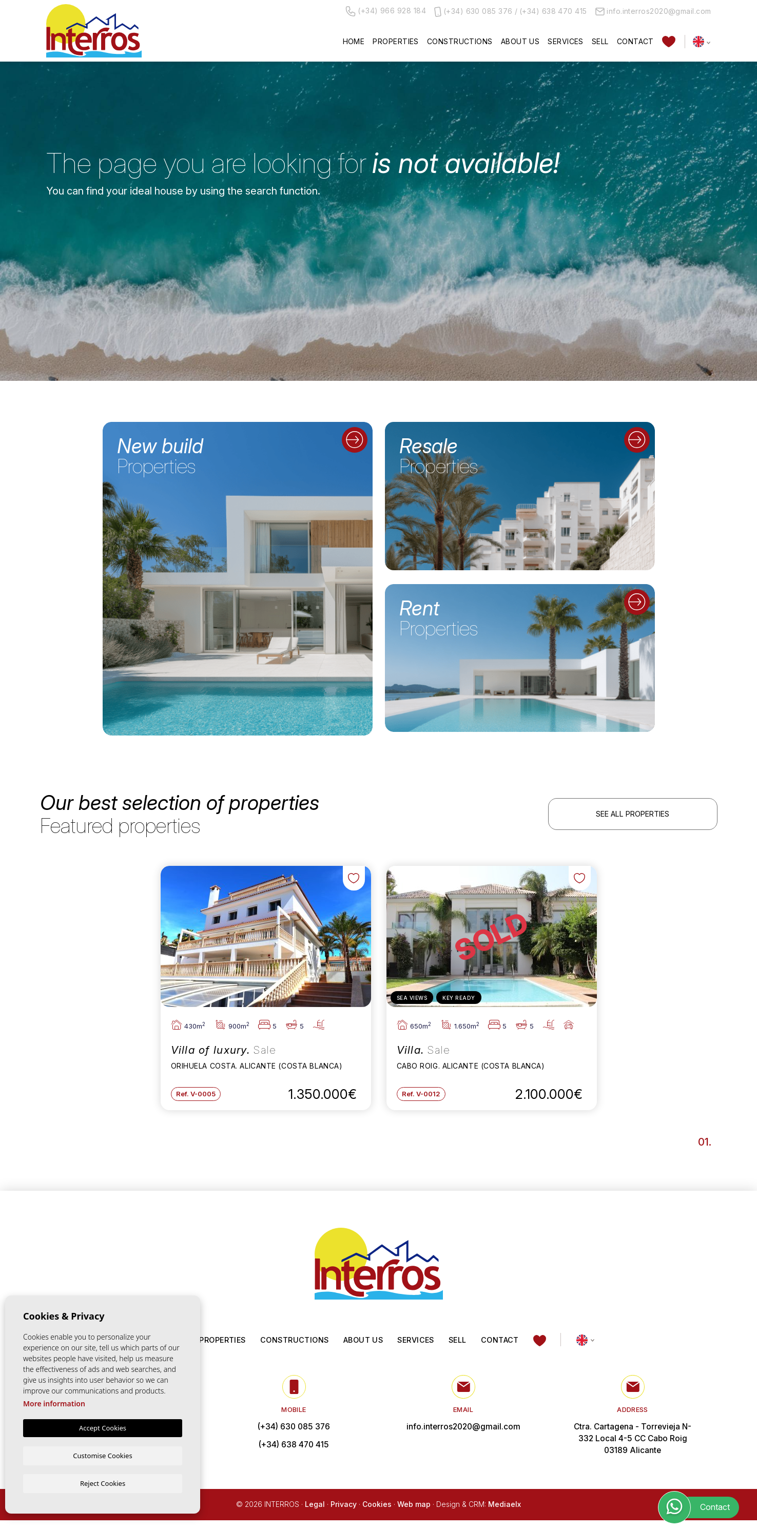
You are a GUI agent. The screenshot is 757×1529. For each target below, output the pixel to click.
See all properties (632, 815)
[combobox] (105, 233)
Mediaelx (504, 1513)
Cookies (377, 1513)
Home (354, 41)
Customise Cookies (102, 1454)
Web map (414, 1513)
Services (566, 41)
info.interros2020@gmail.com (653, 11)
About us (520, 41)
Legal (315, 1513)
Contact (635, 41)
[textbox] (107, 234)
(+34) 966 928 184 (385, 11)
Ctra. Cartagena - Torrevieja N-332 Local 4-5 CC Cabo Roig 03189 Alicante (632, 1446)
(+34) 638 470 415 (553, 11)
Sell (600, 41)
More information (54, 1403)
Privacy (344, 1513)
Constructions (460, 41)
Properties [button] (396, 41)
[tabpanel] (266, 991)
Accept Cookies (102, 1427)
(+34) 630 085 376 (478, 11)
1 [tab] (706, 1147)
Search (653, 268)
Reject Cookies (102, 1482)
